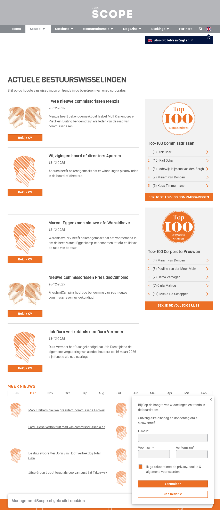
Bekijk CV (25, 138)
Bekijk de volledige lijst (178, 305)
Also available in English (169, 40)
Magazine (132, 29)
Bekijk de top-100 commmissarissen (178, 197)
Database (64, 29)
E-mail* (143, 431)
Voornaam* (146, 448)
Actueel (38, 29)
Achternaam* (185, 448)
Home (16, 29)
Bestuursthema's (98, 29)
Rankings (160, 29)
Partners (185, 29)
